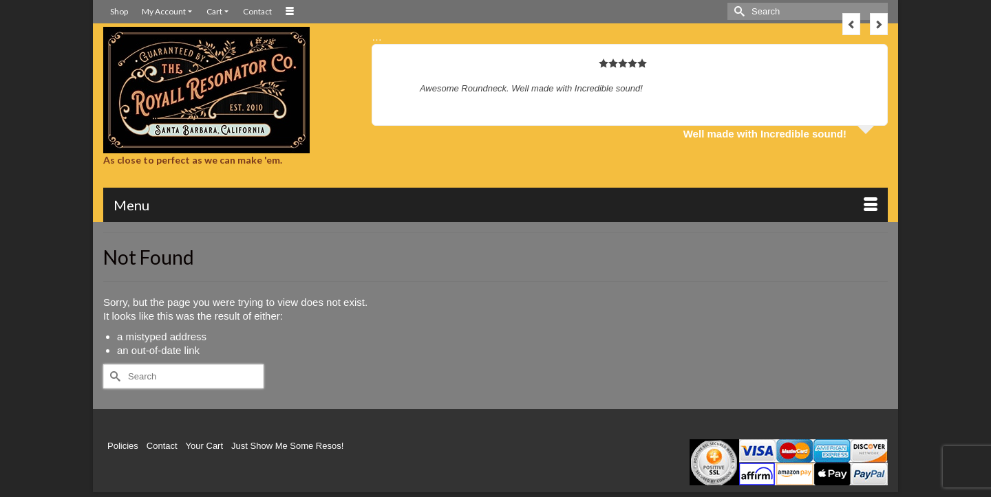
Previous (851, 24)
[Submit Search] (737, 11)
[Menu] (495, 205)
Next (879, 24)
